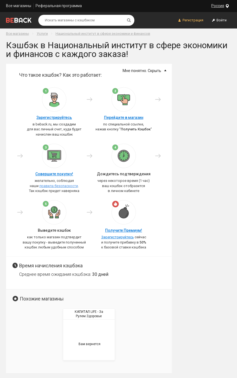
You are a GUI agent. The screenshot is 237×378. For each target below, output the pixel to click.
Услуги (42, 33)
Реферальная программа (59, 6)
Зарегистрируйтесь (54, 117)
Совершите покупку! (54, 174)
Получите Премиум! (123, 230)
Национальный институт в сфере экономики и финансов (103, 33)
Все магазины (18, 6)
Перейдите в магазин (123, 117)
